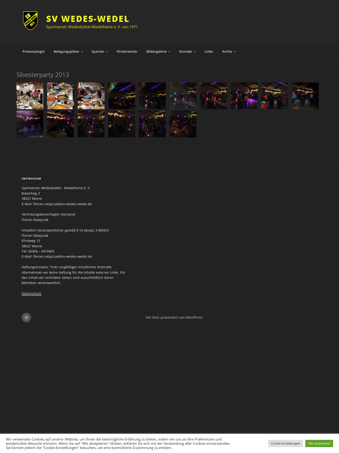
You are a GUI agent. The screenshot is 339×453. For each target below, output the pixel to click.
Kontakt (188, 51)
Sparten (100, 51)
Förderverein (127, 51)
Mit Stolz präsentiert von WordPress (174, 317)
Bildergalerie (158, 51)
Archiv (229, 51)
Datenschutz (31, 293)
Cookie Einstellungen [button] (285, 443)
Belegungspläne (69, 51)
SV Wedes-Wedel (87, 18)
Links (209, 51)
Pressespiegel (33, 51)
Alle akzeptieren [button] (319, 443)
